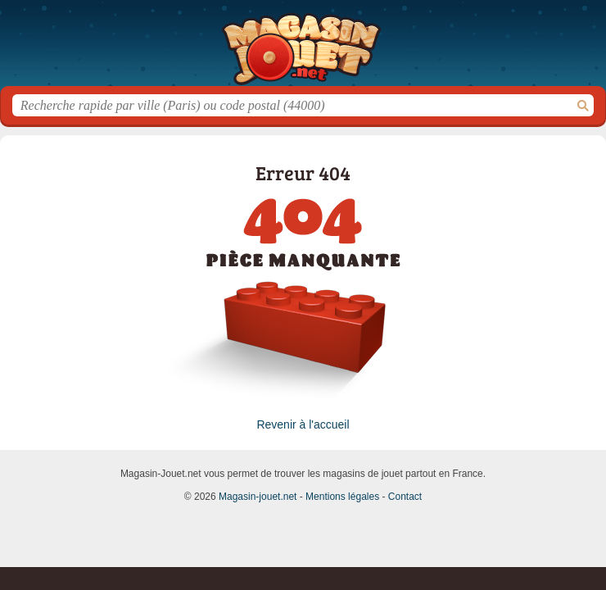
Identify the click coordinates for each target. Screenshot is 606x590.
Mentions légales (342, 496)
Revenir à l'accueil (302, 424)
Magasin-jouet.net (303, 49)
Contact (405, 496)
